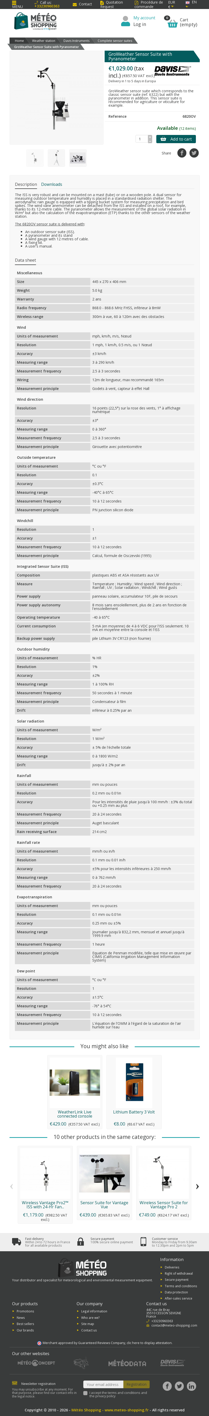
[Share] (181, 152)
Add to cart (176, 139)
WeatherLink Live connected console (74, 1114)
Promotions (25, 1311)
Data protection (176, 1292)
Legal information (94, 1311)
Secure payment (176, 1279)
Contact (82, 4)
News (21, 1317)
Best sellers (25, 1324)
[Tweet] (193, 152)
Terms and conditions (181, 1286)
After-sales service (178, 1298)
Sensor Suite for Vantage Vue (104, 1205)
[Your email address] (103, 1384)
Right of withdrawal (179, 1273)
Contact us (89, 1330)
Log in (139, 24)
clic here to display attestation (149, 1343)
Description (26, 184)
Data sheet (25, 260)
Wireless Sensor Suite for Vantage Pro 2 (164, 1205)
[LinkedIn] (191, 1386)
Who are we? (90, 1317)
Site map (87, 1324)
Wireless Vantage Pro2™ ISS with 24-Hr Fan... (45, 1205)
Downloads (51, 184)
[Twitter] (179, 1386)
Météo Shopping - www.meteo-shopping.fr (110, 1410)
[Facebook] (167, 1386)
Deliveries (172, 1267)
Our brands (25, 1330)
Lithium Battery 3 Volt (134, 1112)
